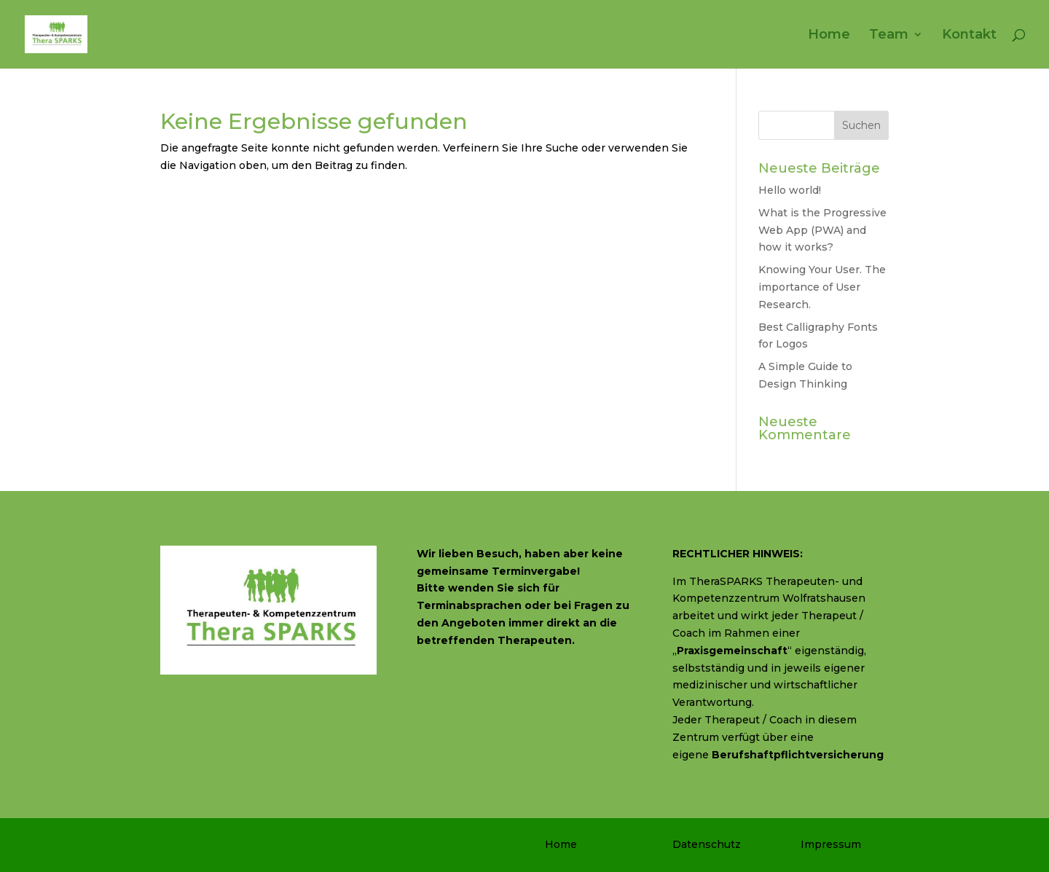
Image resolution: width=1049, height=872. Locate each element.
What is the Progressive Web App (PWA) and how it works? (822, 230)
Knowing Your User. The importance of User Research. (822, 287)
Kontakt (969, 35)
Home (829, 35)
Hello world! (789, 190)
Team (888, 35)
